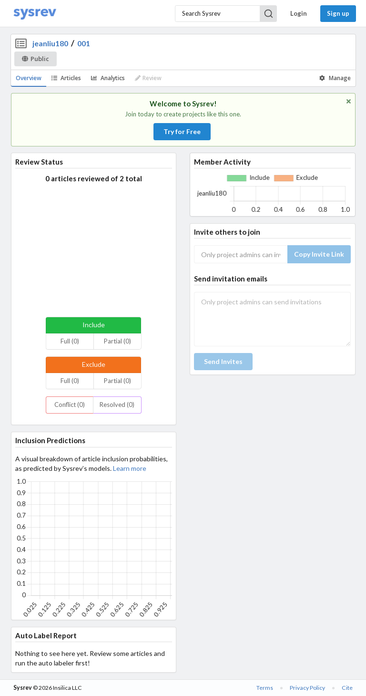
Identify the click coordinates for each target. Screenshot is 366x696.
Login (298, 13)
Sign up (338, 13)
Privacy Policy (307, 687)
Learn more (129, 468)
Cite (347, 687)
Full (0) (70, 341)
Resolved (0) (117, 404)
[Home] (35, 13)
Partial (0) (117, 341)
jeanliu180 (50, 43)
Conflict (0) (69, 404)
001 (83, 43)
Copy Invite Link (319, 254)
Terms (264, 687)
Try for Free (182, 131)
